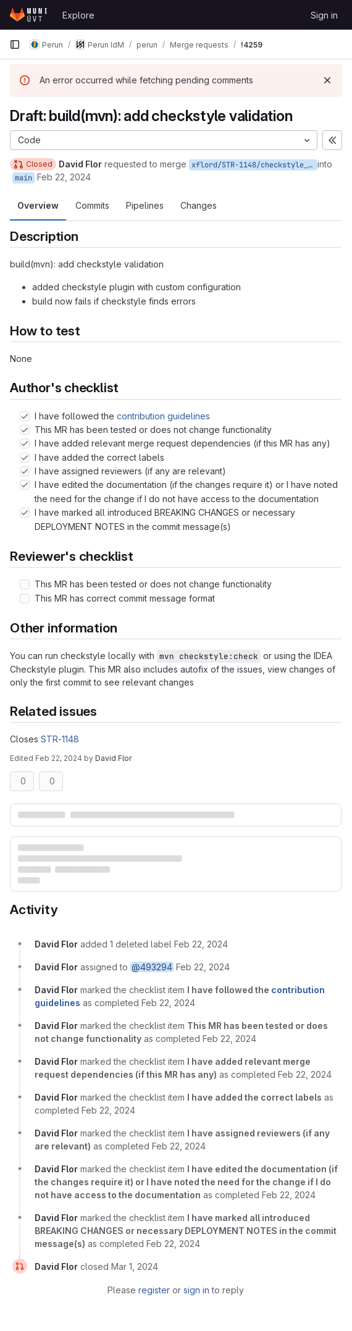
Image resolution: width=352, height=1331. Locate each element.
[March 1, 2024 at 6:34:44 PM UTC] (134, 1266)
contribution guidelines (163, 416)
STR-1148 (60, 739)
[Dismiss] (327, 80)
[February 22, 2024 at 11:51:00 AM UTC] (305, 1074)
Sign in (324, 15)
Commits (92, 205)
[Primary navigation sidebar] (15, 44)
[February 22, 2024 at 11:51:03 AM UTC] (108, 1110)
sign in (196, 1290)
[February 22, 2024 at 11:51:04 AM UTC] (179, 1146)
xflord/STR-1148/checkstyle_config (254, 165)
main (23, 178)
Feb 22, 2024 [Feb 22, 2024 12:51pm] (58, 758)
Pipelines (145, 205)
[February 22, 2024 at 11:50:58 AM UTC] (168, 1002)
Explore (78, 15)
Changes (198, 205)
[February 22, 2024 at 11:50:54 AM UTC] (201, 944)
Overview (38, 205)
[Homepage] (29, 15)
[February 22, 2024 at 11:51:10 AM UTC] (289, 1195)
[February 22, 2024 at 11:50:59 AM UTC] (229, 1038)
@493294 (152, 967)
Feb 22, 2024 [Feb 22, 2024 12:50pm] (64, 177)
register (154, 1290)
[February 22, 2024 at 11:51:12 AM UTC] (173, 1243)
